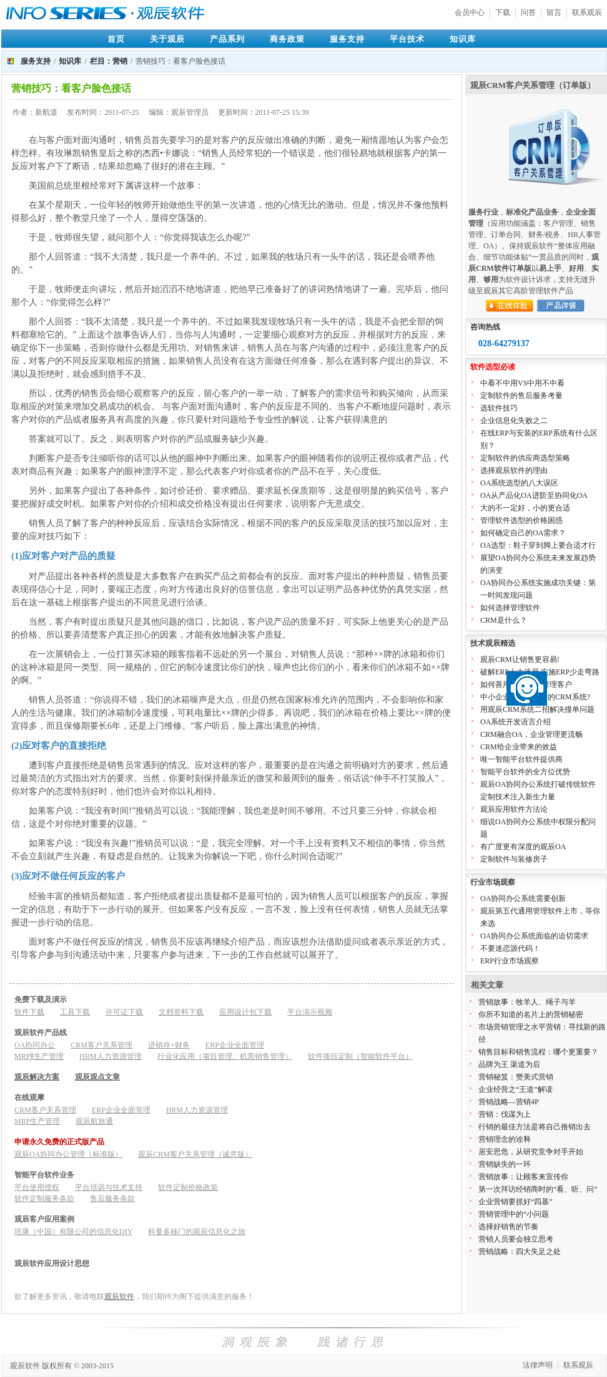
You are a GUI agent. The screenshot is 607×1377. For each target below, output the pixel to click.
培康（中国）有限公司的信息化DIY (73, 1231)
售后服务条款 (112, 1198)
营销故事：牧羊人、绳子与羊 (527, 1002)
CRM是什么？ (503, 620)
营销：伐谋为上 (504, 1114)
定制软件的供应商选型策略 (525, 458)
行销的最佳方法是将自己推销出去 (534, 1126)
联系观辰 (587, 12)
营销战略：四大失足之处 (519, 1251)
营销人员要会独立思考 (515, 1239)
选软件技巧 (499, 408)
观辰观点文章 (97, 1077)
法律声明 (538, 1365)
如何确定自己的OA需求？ (523, 532)
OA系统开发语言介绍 (515, 722)
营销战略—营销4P (508, 1101)
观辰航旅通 (94, 1121)
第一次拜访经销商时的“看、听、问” (538, 1189)
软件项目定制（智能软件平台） (360, 1056)
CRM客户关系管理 (101, 1045)
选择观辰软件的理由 (514, 470)
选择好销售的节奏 (508, 1226)
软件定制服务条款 (44, 1198)
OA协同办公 (34, 1045)
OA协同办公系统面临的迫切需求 (534, 936)
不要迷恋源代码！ (510, 948)
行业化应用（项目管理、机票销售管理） (224, 1056)
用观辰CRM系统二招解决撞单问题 (537, 709)
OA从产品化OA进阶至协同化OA (534, 495)
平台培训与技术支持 (108, 1187)
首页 (116, 39)
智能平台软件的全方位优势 (525, 771)
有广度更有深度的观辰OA (523, 846)
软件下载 (29, 1012)
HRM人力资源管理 (110, 1056)
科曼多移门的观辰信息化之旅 (196, 1231)
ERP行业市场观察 (509, 960)
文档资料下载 (181, 1012)
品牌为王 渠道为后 (509, 1064)
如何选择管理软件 (510, 607)
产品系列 (227, 39)
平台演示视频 (309, 1012)
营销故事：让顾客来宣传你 (523, 1176)
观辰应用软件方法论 (514, 809)
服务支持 (347, 39)
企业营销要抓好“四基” (515, 1201)
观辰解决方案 (36, 1077)
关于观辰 (167, 39)
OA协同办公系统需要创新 (523, 898)
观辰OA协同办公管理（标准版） (68, 1154)
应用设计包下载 (245, 1012)
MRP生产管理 (37, 1121)
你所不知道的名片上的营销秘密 (530, 1014)
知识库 (463, 39)
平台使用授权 (36, 1187)
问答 (528, 12)
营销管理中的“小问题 (513, 1214)
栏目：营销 (108, 61)
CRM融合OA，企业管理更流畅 (531, 734)
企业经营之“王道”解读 (515, 1089)
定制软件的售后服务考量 (521, 395)
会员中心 (470, 12)
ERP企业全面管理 (234, 1045)
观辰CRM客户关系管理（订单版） (532, 85)
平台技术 (407, 39)
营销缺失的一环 (504, 1164)
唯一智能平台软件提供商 (521, 759)
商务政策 (287, 39)
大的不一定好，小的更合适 (525, 508)
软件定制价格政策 (188, 1187)
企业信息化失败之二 (514, 420)
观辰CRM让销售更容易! (520, 659)
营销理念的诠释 (504, 1139)
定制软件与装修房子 (514, 859)
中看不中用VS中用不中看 (522, 383)
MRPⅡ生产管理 (39, 1056)
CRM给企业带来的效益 (518, 746)
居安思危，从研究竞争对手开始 (530, 1151)
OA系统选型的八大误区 (519, 483)
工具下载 (75, 1012)
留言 (553, 12)
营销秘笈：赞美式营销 (515, 1077)
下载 (502, 12)
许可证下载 (124, 1012)
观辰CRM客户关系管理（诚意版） (195, 1154)
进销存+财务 (169, 1045)
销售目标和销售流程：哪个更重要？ (538, 1052)
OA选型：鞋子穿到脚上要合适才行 (538, 545)
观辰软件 (119, 1296)
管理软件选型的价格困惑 (521, 520)
